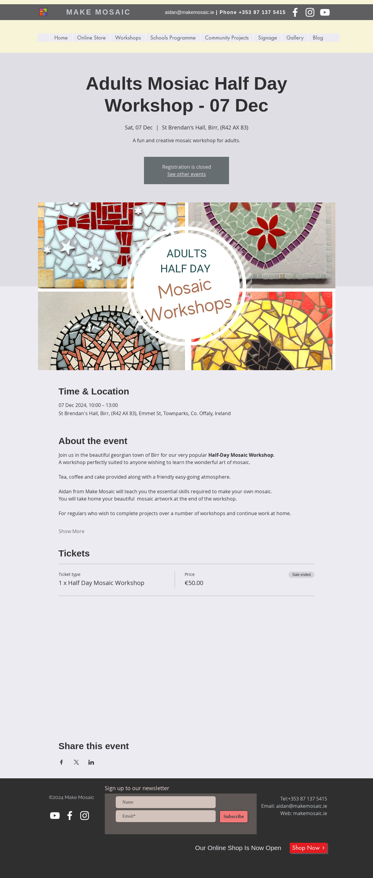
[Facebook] (295, 12)
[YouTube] (325, 12)
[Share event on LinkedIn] (91, 762)
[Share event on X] (76, 762)
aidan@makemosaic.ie (189, 12)
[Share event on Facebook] (61, 762)
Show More (71, 531)
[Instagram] (310, 12)
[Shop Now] (308, 848)
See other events (186, 174)
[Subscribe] (233, 816)
